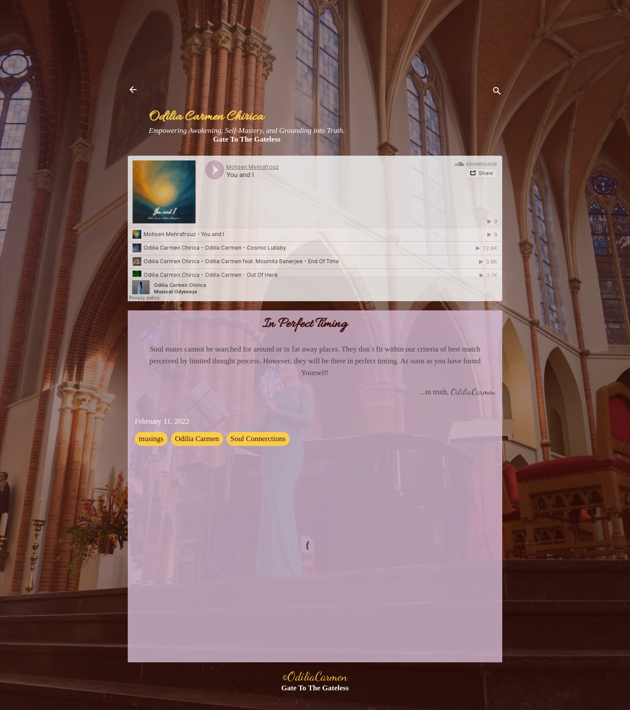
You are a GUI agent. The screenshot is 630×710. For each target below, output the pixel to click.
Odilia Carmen (197, 439)
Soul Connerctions (258, 439)
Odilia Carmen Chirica (206, 117)
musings (151, 439)
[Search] (497, 92)
